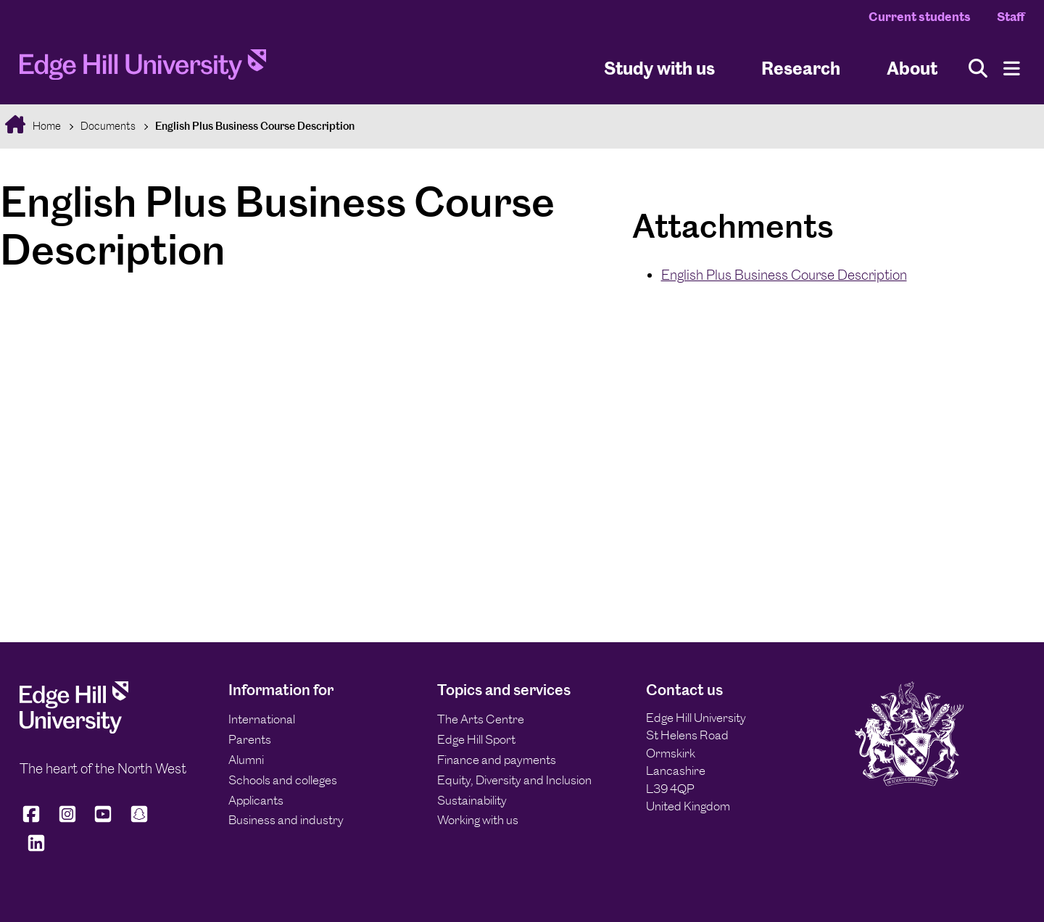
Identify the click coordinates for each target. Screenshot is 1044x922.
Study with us (659, 67)
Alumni (246, 759)
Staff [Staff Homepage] (1010, 16)
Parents (249, 739)
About (912, 67)
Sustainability (472, 800)
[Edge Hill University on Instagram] (67, 820)
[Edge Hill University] (74, 729)
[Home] (143, 68)
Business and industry (286, 820)
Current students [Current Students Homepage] (920, 16)
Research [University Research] (800, 67)
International (261, 719)
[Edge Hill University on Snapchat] (139, 820)
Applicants (255, 800)
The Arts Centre (480, 719)
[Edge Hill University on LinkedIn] (36, 849)
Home (45, 126)
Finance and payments (496, 759)
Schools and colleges (282, 780)
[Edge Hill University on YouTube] (103, 820)
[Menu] (1011, 68)
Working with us (477, 820)
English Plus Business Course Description (255, 126)
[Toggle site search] (978, 68)
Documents (108, 126)
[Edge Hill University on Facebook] (34, 820)
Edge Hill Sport (476, 739)
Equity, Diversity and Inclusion (514, 780)
